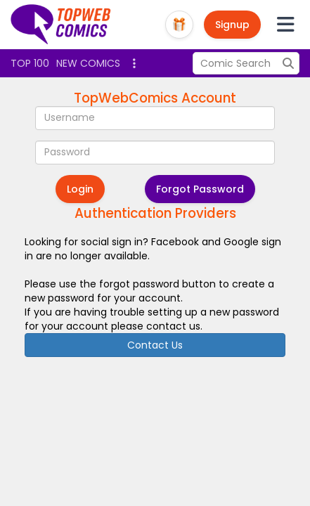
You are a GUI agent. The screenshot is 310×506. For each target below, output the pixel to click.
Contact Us (155, 345)
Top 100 (30, 63)
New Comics (88, 63)
